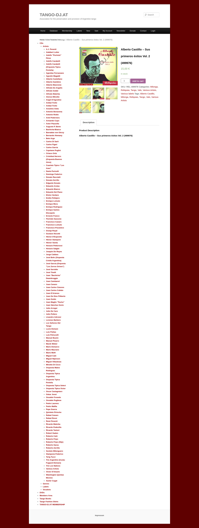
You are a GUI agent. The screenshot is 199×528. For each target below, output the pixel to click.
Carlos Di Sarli (52, 141)
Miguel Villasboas (53, 362)
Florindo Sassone (53, 219)
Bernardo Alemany (54, 135)
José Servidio (52, 269)
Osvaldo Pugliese (53, 400)
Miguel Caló (51, 356)
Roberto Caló (52, 436)
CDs (47, 40)
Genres (54, 40)
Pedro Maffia (51, 406)
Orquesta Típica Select (56, 385)
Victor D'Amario (53, 472)
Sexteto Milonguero (54, 451)
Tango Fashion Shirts (49, 502)
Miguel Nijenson (53, 359)
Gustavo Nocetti (53, 234)
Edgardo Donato (53, 183)
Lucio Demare (52, 329)
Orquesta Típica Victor (55, 388)
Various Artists (149, 90)
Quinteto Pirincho (53, 412)
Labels (79, 31)
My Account (107, 31)
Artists (46, 46)
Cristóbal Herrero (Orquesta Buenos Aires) (54, 159)
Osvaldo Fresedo (53, 397)
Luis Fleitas (51, 332)
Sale (96, 31)
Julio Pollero (51, 314)
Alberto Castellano (54, 79)
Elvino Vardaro (52, 195)
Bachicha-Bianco (53, 129)
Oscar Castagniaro (54, 391)
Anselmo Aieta (52, 109)
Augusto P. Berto (53, 127)
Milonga (61, 40)
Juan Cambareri (53, 281)
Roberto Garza (52, 445)
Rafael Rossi (51, 418)
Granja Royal (51, 231)
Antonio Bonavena (54, 112)
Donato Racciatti (53, 177)
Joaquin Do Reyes (54, 251)
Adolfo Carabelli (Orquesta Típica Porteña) (53, 67)
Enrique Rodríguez (54, 207)
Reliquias (125, 90)
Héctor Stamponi (53, 240)
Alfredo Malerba (53, 94)
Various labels (127, 93)
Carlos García (52, 147)
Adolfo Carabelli (53, 61)
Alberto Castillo (147, 93)
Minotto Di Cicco (53, 365)
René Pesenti (52, 421)
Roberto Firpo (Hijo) (54, 442)
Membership (67, 31)
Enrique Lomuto (53, 201)
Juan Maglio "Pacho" (55, 302)
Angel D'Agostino (53, 100)
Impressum (99, 515)
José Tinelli (51, 272)
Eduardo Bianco (53, 189)
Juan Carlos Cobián (54, 290)
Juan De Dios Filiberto (55, 296)
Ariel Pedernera (53, 118)
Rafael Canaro (52, 415)
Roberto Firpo (52, 439)
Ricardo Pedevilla (53, 427)
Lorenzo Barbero (53, 320)
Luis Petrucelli (52, 335)
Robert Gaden (52, 433)
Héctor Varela (52, 243)
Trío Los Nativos (53, 466)
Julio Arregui (51, 308)
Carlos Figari (51, 144)
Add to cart (138, 81)
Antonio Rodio (52, 115)
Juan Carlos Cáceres (55, 287)
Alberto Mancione (53, 85)
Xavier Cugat (51, 481)
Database (54, 31)
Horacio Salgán (52, 249)
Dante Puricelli (52, 171)
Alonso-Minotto (52, 97)
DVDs (42, 493)
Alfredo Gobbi (52, 91)
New (88, 31)
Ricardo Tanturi (52, 430)
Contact (143, 31)
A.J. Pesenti (51, 49)
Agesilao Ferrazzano (55, 73)
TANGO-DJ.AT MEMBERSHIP (52, 504)
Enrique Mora (52, 204)
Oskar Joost (51, 394)
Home (42, 31)
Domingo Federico (54, 174)
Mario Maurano (52, 350)
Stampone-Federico (54, 454)
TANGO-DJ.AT (54, 14)
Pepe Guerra (51, 409)
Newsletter (121, 31)
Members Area (46, 495)
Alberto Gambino (53, 82)
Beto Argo (50, 138)
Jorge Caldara (52, 254)
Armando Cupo (52, 121)
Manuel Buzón (52, 338)
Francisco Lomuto (54, 225)
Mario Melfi (51, 353)
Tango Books (45, 499)
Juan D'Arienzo (52, 293)
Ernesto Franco (52, 216)
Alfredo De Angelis (54, 88)
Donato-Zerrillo (52, 180)
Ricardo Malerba (53, 424)
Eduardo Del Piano (54, 192)
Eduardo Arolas (53, 186)
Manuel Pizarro (52, 341)
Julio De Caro (52, 311)
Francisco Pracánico (55, 228)
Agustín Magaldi (53, 76)
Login (153, 31)
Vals (140, 90)
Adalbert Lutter (52, 52)
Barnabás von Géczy (55, 132)
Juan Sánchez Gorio (55, 305)
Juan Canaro (51, 284)
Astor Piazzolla (52, 124)
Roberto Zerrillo (53, 448)
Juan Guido (51, 299)
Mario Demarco (52, 347)
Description (89, 122)
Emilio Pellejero (53, 198)
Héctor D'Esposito (54, 237)
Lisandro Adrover (53, 317)
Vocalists (47, 490)
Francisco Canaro (54, 222)
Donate (133, 31)
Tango (133, 90)
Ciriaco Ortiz (51, 153)
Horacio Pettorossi (54, 246)
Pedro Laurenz (52, 403)
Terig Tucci (50, 457)
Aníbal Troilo (51, 103)
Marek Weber (51, 344)
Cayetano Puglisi (53, 150)
